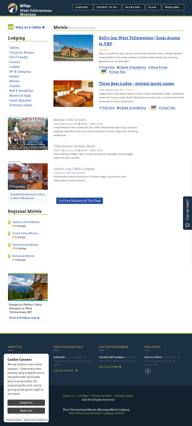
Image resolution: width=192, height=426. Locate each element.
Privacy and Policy (102, 395)
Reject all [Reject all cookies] (26, 413)
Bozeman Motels (23, 256)
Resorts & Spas (20, 95)
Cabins (14, 47)
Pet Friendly (18, 57)
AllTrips (25, 5)
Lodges (14, 67)
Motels (14, 81)
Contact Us (68, 395)
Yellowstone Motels (25, 244)
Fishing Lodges (20, 105)
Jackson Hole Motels (26, 222)
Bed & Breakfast (21, 91)
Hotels (14, 76)
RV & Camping (20, 71)
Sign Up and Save (65, 370)
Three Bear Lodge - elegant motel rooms (136, 83)
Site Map (83, 395)
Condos (14, 86)
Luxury (14, 62)
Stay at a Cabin (30, 27)
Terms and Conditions (35, 422)
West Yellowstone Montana (36, 12)
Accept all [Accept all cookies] (26, 405)
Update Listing (96, 124)
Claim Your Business (75, 173)
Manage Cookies (124, 395)
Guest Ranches (20, 100)
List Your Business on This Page (79, 200)
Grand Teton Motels (25, 233)
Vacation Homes (21, 52)
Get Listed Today (110, 366)
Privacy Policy (14, 422)
